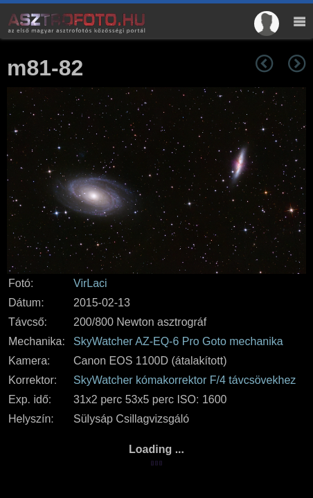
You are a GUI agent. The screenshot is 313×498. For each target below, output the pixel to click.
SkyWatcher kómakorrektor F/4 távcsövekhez (184, 380)
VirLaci (90, 283)
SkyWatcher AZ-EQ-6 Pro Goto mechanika (178, 341)
